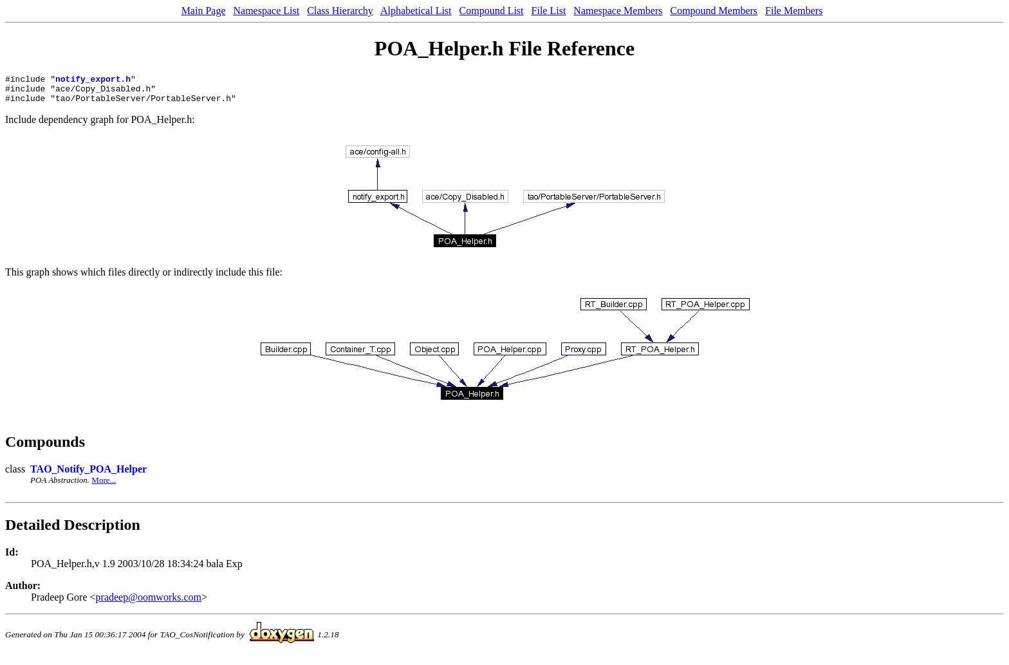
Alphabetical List (416, 10)
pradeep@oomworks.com (148, 602)
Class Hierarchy (340, 10)
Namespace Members (617, 10)
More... (103, 486)
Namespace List (267, 10)
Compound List (491, 10)
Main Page (203, 10)
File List (549, 10)
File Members (793, 10)
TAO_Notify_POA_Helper (88, 474)
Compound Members (714, 10)
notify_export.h (93, 80)
